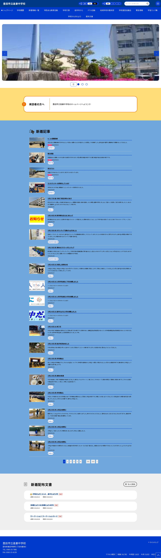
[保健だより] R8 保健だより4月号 (42, 505)
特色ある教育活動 (51, 10)
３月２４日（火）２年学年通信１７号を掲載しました (63, 282)
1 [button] (78, 84)
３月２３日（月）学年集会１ (56, 393)
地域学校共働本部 (107, 10)
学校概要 (20, 10)
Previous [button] (4, 53)
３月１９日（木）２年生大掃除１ (57, 442)
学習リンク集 (153, 10)
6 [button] (80, 461)
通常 (85, 3)
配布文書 (89, 16)
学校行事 (66, 10)
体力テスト (51, 168)
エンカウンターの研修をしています (58, 183)
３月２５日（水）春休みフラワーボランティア (61, 247)
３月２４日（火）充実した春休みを (58, 264)
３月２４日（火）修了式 (54, 327)
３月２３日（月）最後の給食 (56, 376)
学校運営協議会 (125, 10)
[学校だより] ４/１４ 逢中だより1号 (45, 494)
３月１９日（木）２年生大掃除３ (57, 410)
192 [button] (93, 461)
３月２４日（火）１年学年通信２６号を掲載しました (63, 297)
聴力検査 (50, 153)
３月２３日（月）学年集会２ (56, 358)
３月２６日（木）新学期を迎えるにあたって (60, 215)
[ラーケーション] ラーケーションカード (44, 516)
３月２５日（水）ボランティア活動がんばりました (62, 230)
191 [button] (88, 461)
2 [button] (82, 84)
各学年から (79, 10)
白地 (90, 3)
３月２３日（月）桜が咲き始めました (58, 344)
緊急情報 (139, 10)
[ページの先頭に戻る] (158, 555)
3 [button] (87, 84)
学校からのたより (74, 16)
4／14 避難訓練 (53, 138)
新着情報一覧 (34, 10)
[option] (80, 52)
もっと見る (131, 484)
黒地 (95, 3)
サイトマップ (154, 542)
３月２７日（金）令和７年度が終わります (60, 198)
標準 (108, 3)
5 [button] (77, 461)
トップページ (8, 10)
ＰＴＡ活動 (91, 10)
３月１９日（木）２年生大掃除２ (57, 427)
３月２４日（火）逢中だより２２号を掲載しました (62, 312)
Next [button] (156, 53)
